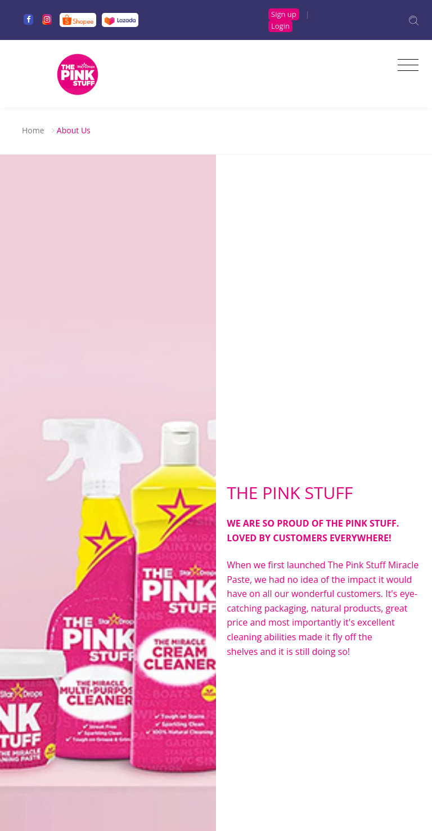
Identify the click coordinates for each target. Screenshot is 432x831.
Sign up (283, 14)
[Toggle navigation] (405, 65)
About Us (74, 130)
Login (280, 26)
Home (33, 130)
